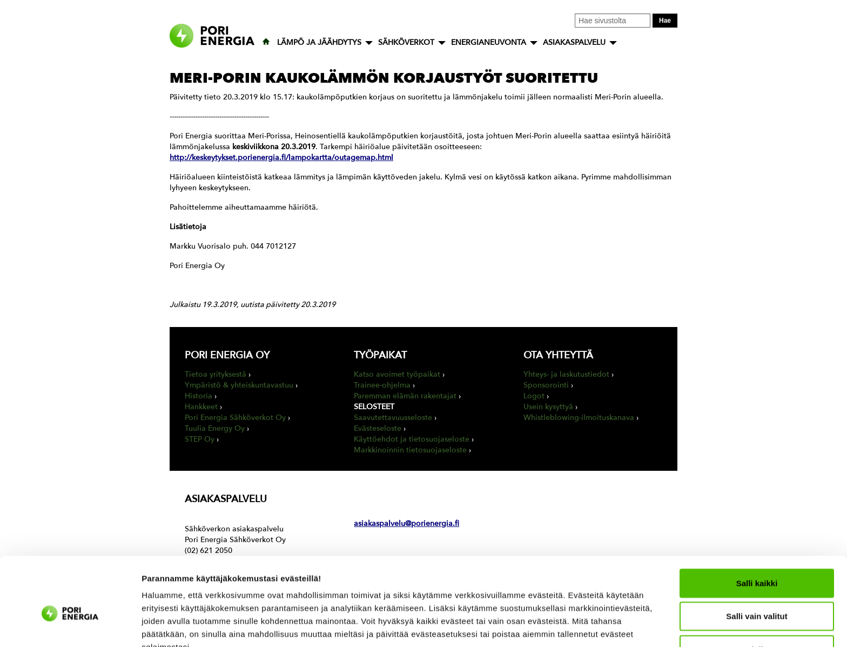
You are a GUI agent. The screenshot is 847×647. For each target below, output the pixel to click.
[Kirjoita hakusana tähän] (612, 21)
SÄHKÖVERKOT (406, 42)
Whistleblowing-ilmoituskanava (578, 417)
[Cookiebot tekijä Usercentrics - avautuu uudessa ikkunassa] (70, 626)
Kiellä (757, 593)
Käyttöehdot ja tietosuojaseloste (411, 439)
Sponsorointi (546, 385)
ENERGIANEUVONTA (488, 42)
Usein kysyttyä (548, 407)
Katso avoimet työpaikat (397, 374)
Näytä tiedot (577, 625)
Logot (533, 396)
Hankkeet (201, 407)
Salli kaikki (757, 526)
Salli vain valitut (756, 560)
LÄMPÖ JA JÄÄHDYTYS (319, 42)
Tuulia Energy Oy (215, 428)
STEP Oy (199, 439)
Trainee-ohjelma (382, 385)
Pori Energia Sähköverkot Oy (235, 417)
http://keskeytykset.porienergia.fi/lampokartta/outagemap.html (281, 157)
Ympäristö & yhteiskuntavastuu (239, 385)
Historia (198, 396)
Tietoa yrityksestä (215, 374)
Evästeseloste (377, 428)
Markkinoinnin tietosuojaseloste (410, 450)
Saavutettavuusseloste (393, 417)
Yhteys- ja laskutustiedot (566, 374)
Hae (665, 20)
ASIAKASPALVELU (574, 42)
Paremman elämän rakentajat (405, 396)
